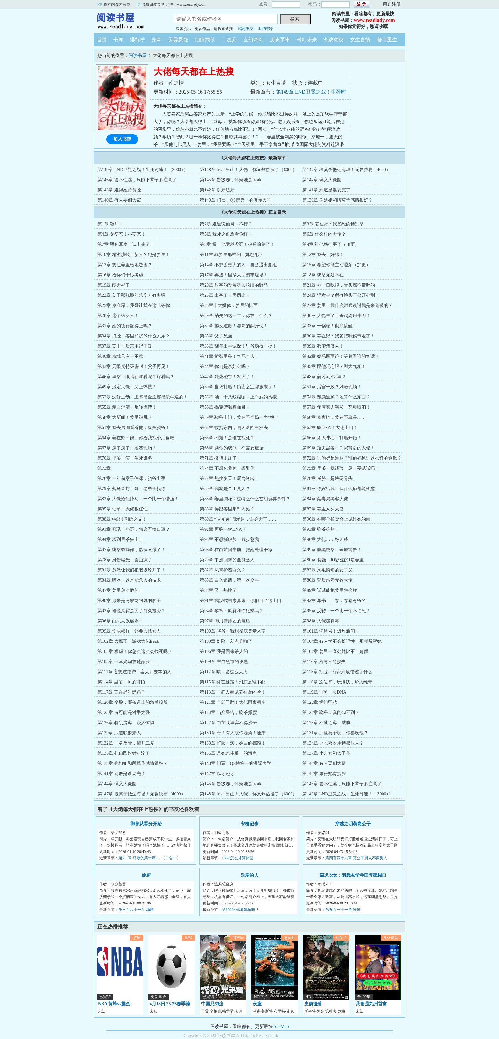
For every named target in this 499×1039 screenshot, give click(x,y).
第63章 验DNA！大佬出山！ (330, 427)
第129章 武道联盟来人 (119, 733)
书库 (118, 39)
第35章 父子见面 (216, 336)
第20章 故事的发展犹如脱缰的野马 (234, 285)
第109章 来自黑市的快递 (224, 661)
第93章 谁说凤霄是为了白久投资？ (131, 610)
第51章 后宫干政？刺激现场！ (332, 386)
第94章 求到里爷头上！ (120, 539)
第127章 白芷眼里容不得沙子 (228, 722)
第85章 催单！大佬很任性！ (124, 509)
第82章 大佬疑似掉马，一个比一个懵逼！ (138, 498)
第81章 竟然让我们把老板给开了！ (131, 570)
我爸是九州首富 (371, 1003)
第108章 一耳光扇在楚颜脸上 (125, 661)
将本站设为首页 (116, 4)
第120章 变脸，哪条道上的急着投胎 (132, 702)
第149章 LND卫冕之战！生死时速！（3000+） (142, 169)
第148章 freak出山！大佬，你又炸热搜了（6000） (248, 169)
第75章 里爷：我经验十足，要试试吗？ (340, 468)
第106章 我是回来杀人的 (224, 651)
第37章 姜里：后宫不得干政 (124, 346)
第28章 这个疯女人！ (118, 315)
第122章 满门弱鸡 (319, 702)
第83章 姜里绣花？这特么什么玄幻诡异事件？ (245, 498)
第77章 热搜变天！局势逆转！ (229, 478)
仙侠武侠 (205, 39)
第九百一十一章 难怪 (343, 909)
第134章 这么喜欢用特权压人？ (333, 743)
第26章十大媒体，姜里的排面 (229, 305)
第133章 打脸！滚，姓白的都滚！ (233, 743)
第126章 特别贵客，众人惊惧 (125, 722)
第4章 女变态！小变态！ (121, 234)
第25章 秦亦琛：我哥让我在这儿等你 (133, 305)
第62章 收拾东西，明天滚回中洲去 (234, 427)
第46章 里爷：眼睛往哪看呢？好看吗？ (135, 376)
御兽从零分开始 (146, 823)
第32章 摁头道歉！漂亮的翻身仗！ (234, 325)
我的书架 (266, 28)
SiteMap (281, 1026)
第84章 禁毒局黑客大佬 (325, 498)
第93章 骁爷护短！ (320, 529)
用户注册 (392, 4)
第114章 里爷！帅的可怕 (121, 682)
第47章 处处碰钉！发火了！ (227, 376)
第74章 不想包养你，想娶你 (227, 468)
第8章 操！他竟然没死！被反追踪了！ (237, 244)
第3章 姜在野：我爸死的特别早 (333, 224)
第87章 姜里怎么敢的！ (120, 590)
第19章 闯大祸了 (113, 285)
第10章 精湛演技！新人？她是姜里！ (133, 254)
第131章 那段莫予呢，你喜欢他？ (335, 733)
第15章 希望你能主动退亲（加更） (336, 264)
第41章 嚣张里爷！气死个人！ (229, 356)
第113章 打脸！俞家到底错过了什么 (337, 671)
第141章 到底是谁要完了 (326, 190)
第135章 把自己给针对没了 (123, 753)
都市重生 (387, 39)
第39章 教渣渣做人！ (323, 346)
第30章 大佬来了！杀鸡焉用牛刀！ (336, 315)
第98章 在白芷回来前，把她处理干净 (236, 549)
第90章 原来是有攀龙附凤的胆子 (129, 600)
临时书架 (245, 28)
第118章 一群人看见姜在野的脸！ (232, 692)
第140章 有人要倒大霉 (119, 200)
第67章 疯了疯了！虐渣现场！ (127, 448)
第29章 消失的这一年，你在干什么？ (236, 315)
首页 (102, 39)
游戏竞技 (333, 39)
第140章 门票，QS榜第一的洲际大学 (235, 200)
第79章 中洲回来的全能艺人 (227, 560)
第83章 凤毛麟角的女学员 (327, 570)
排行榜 (137, 39)
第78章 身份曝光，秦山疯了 (124, 560)
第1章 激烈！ (110, 224)
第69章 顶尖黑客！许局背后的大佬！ (338, 448)
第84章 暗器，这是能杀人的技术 (129, 580)
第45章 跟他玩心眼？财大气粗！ (334, 366)
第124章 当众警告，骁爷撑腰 (228, 712)
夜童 (257, 1003)
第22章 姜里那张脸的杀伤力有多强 (131, 295)
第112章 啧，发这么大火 (224, 671)
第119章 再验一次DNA (324, 692)
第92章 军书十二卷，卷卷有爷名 (334, 600)
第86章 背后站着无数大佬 (327, 580)
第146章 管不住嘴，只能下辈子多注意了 (137, 179)
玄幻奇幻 (253, 39)
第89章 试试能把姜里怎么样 (329, 590)
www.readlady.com (374, 20)
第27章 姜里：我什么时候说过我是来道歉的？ (347, 305)
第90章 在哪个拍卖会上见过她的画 (336, 519)
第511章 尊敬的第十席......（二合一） (149, 858)
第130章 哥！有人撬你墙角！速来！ (235, 733)
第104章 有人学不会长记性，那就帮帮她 (342, 641)
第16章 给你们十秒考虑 (120, 275)
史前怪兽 (313, 1003)
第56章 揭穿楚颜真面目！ (225, 407)
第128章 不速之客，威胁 (326, 722)
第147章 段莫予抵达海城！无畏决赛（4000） (346, 169)
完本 (156, 39)
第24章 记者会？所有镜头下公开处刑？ (340, 295)
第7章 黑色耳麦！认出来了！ (125, 244)
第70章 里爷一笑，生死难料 (124, 458)
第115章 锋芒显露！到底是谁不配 (232, 682)
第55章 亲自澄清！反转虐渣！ (127, 407)
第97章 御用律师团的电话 (225, 621)
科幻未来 (307, 39)
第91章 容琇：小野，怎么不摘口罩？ (133, 529)
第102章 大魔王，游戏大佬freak (128, 641)
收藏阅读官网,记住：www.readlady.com (174, 4)
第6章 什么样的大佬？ (324, 234)
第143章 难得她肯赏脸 (119, 190)
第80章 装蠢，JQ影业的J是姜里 (333, 560)
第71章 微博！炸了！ (220, 458)
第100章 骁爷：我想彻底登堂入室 (233, 631)
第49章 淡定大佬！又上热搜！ (127, 386)
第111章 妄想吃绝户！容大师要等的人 (134, 671)
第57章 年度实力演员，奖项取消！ (336, 407)
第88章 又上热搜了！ (220, 590)
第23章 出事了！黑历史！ (225, 295)
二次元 (229, 39)
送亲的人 (249, 875)
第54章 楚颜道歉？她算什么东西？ (336, 397)
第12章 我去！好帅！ (323, 254)
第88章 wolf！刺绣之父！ (122, 519)
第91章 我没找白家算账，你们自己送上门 (240, 600)
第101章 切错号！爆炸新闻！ (330, 631)
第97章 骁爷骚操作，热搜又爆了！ (131, 549)
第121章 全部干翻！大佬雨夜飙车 (233, 702)
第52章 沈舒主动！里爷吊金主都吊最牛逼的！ (142, 397)
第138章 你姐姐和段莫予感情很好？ (337, 200)
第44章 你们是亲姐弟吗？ (225, 366)
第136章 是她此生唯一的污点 (228, 753)
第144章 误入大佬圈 (321, 179)
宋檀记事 (249, 823)
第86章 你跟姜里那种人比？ (227, 509)
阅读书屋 (129, 20)
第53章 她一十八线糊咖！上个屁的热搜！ (240, 397)
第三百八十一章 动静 (136, 909)
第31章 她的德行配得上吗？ (124, 325)
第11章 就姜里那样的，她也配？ (231, 254)
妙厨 (146, 875)
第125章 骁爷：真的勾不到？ (330, 712)
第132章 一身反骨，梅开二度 (125, 743)
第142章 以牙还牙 (217, 190)
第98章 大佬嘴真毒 (320, 621)
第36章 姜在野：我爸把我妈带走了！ (338, 336)
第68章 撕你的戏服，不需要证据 (232, 448)
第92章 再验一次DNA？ (223, 529)
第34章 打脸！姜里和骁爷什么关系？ (133, 336)
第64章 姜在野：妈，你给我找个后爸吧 (135, 437)
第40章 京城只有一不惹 (120, 356)
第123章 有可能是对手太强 (123, 712)
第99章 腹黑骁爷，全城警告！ (332, 549)
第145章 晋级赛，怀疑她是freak (230, 179)
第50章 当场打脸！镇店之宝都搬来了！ (238, 386)
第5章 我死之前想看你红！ (226, 234)
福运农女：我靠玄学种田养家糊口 (353, 875)
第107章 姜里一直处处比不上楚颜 (335, 651)
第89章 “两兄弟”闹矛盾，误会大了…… (238, 519)
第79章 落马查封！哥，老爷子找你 (131, 488)
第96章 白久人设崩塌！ (120, 621)
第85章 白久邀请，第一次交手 (229, 580)
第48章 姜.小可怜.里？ (324, 376)
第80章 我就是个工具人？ (225, 488)
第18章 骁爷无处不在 (323, 275)
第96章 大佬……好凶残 (325, 539)
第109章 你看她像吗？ (240, 909)
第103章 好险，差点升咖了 (226, 641)
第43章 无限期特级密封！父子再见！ (133, 366)
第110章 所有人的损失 (324, 661)
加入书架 (122, 139)
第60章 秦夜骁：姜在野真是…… (334, 417)
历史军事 (280, 39)
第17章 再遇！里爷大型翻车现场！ (234, 275)
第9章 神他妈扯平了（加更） (330, 244)
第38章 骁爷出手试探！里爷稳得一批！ (238, 346)
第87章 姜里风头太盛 (323, 509)
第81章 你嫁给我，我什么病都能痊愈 (338, 488)
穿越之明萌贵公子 (353, 823)
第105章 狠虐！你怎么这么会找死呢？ (134, 651)
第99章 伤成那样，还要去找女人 (129, 631)
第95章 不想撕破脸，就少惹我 (229, 539)
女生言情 (360, 39)
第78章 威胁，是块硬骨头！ (329, 478)
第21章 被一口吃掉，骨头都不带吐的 (338, 285)
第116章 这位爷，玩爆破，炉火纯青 (337, 682)
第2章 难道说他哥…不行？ (226, 224)
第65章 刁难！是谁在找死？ (227, 437)
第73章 (104, 468)
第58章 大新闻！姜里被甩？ (124, 417)
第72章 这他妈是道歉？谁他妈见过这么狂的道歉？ (352, 458)
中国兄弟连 (212, 1003)
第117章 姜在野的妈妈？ (121, 692)
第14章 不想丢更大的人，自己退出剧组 (238, 264)
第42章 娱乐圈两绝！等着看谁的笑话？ (340, 356)
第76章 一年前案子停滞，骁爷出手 (131, 478)
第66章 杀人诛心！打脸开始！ (332, 437)
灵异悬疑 (178, 39)
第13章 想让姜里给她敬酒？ (124, 264)
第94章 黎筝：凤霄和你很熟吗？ (232, 610)
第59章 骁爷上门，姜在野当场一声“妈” (238, 417)
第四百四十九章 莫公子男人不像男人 (356, 858)
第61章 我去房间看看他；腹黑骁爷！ (133, 427)
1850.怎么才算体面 (237, 858)
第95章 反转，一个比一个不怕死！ (336, 610)
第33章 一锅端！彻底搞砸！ (329, 325)
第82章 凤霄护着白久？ (223, 570)
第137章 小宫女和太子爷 (326, 753)
